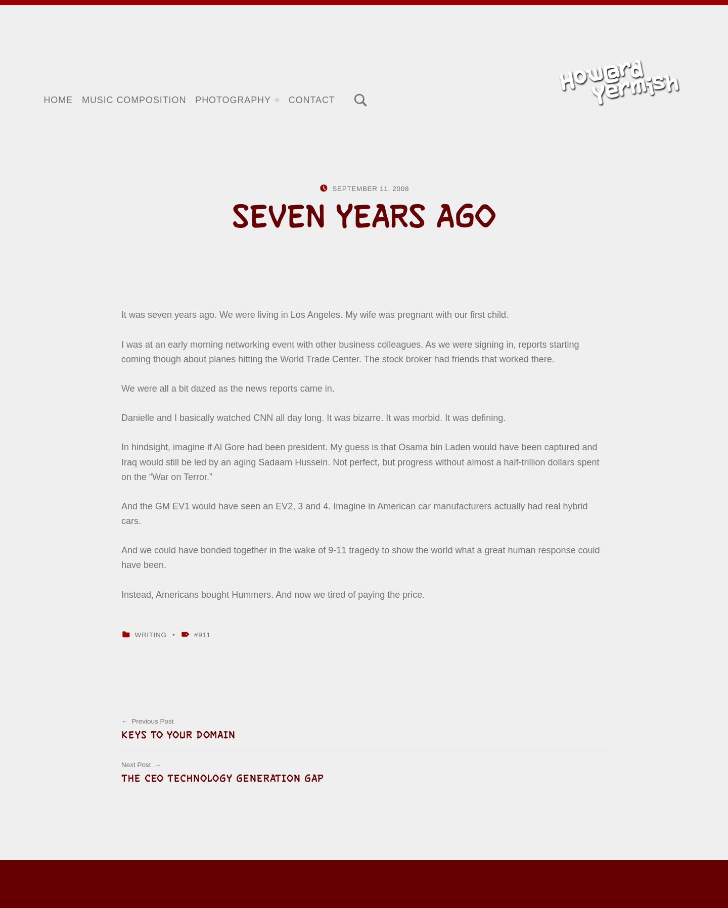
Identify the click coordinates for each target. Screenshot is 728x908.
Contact (312, 100)
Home (58, 100)
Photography (233, 100)
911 (204, 635)
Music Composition (134, 100)
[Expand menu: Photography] (277, 100)
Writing (150, 635)
